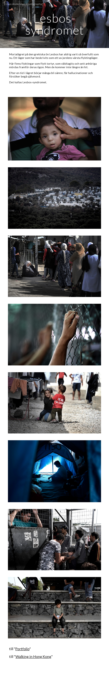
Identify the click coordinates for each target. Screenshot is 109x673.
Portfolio (22, 649)
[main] (54, 24)
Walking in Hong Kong (33, 656)
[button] (105, 4)
